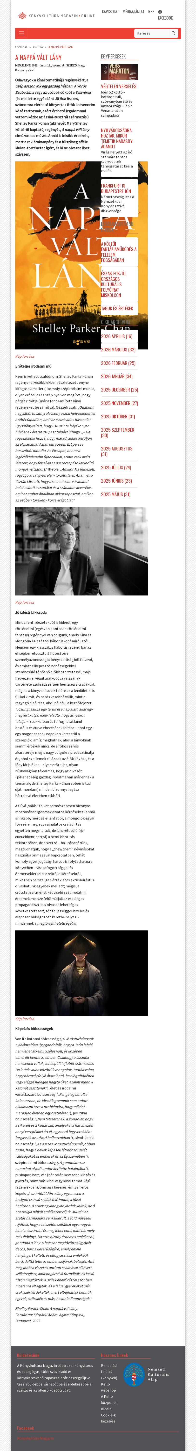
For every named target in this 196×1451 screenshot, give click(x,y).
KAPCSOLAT (110, 12)
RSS (151, 12)
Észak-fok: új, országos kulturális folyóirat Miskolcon (113, 284)
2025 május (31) (115, 494)
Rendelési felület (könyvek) (109, 1371)
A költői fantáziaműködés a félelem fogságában (118, 252)
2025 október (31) (118, 416)
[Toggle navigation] (21, 33)
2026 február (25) (118, 363)
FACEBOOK (165, 15)
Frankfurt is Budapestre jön (116, 188)
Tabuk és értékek (117, 308)
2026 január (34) (117, 376)
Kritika (38, 47)
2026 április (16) (116, 336)
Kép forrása (24, 356)
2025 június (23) (116, 480)
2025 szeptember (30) (117, 432)
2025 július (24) (116, 467)
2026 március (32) (118, 349)
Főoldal (21, 47)
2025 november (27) (119, 403)
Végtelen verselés (118, 86)
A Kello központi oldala (108, 1402)
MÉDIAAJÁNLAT (133, 12)
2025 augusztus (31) (117, 451)
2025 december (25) (119, 389)
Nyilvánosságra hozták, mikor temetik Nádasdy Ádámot (117, 138)
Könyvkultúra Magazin (35, 1438)
